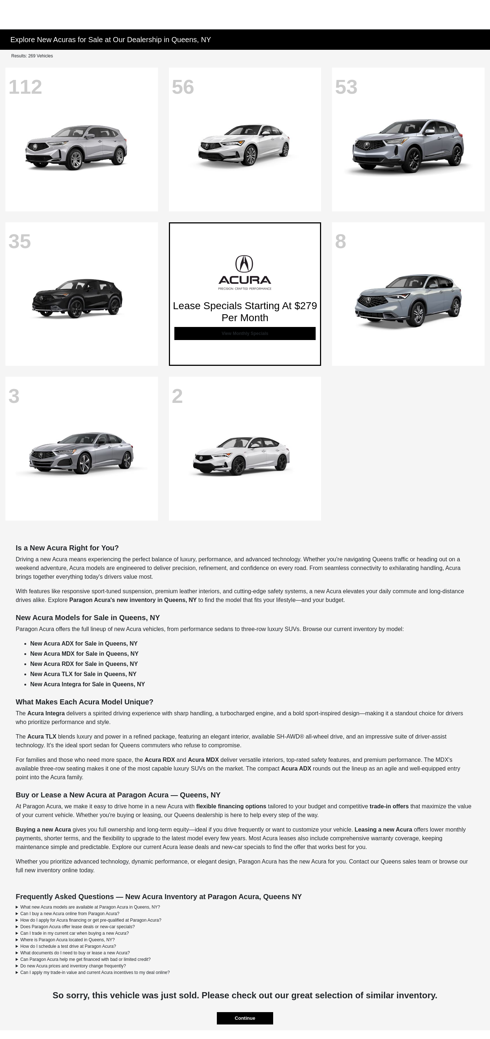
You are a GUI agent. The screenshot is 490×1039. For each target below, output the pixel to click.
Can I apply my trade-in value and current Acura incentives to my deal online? (95, 972)
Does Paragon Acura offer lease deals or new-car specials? (77, 926)
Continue (245, 1018)
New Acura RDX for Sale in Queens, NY (84, 664)
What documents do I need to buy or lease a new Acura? (75, 952)
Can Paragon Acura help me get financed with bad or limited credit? (85, 959)
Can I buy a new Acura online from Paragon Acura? (70, 913)
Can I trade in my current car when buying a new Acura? (74, 933)
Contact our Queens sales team (390, 861)
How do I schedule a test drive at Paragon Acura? (68, 946)
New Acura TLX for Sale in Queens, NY (83, 674)
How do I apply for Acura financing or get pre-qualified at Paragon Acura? (90, 920)
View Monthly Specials (245, 333)
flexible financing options (231, 806)
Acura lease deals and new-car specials (214, 847)
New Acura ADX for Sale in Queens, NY (84, 643)
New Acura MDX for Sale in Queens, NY (84, 654)
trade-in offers (389, 806)
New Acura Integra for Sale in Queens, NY (87, 684)
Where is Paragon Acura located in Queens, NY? (67, 939)
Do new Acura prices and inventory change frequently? (73, 966)
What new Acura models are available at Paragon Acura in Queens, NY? (90, 907)
